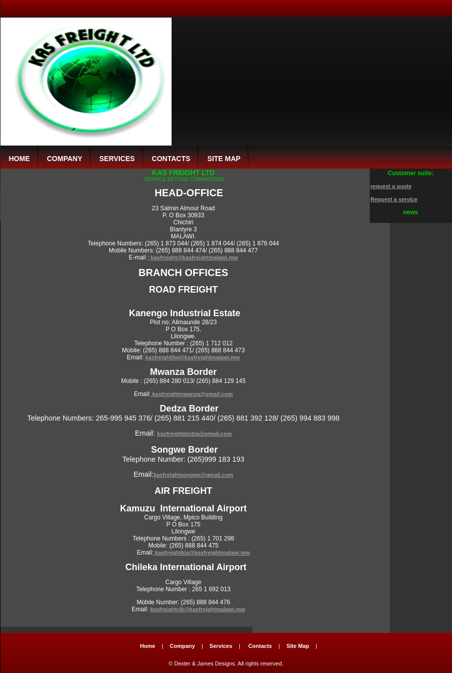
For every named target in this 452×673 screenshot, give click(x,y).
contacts (171, 159)
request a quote (391, 186)
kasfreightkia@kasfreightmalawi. (198, 553)
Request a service (394, 199)
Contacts (260, 646)
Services (221, 646)
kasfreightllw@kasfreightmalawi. (188, 357)
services (117, 159)
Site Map (297, 646)
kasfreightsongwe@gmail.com (193, 475)
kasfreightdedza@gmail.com (194, 434)
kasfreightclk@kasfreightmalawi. (193, 609)
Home (19, 159)
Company (182, 646)
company (65, 159)
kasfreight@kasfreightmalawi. (189, 257)
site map (223, 159)
